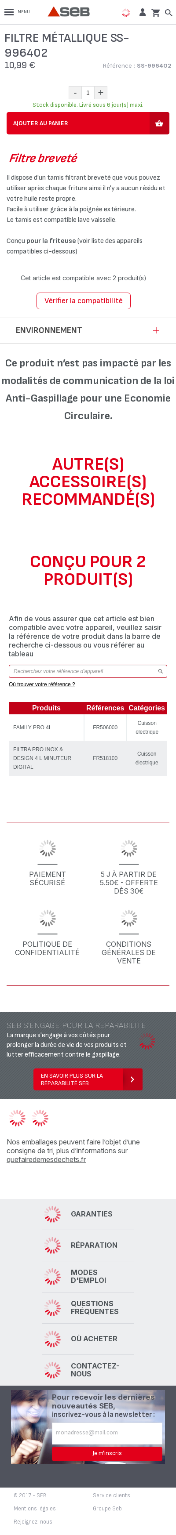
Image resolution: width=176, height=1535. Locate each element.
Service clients (111, 1495)
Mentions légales (35, 1508)
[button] (141, 12)
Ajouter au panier (40, 123)
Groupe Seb (107, 1508)
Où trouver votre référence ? (42, 684)
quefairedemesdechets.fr (46, 1159)
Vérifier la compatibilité (83, 300)
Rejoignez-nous (33, 1521)
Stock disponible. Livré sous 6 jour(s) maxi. (88, 105)
